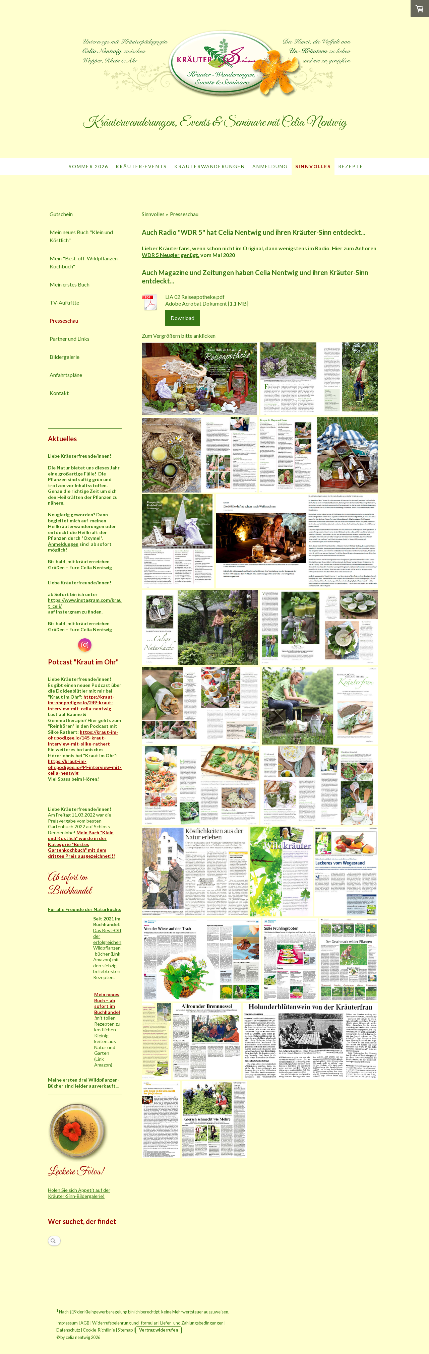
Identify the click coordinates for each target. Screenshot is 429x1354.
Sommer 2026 (88, 166)
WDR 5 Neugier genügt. (170, 255)
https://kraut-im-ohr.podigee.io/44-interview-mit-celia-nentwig (85, 767)
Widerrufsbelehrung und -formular (125, 1323)
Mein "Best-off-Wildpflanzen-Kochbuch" (85, 262)
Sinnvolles (313, 166)
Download (182, 318)
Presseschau (64, 320)
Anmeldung (270, 166)
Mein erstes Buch (69, 284)
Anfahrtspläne (66, 375)
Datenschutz (68, 1330)
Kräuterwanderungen (209, 166)
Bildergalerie (64, 356)
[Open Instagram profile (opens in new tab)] (84, 645)
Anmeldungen (63, 544)
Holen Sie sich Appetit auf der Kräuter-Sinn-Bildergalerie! (79, 1193)
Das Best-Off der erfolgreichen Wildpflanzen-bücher (107, 942)
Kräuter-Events (141, 166)
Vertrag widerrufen (158, 1330)
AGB (84, 1323)
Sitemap (125, 1330)
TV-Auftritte (64, 302)
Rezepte (350, 166)
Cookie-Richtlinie (99, 1330)
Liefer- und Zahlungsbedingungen (192, 1323)
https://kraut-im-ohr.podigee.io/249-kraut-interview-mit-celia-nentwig (81, 702)
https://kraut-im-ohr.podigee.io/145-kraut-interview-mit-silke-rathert (83, 738)
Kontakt (59, 393)
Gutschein (61, 214)
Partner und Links (69, 338)
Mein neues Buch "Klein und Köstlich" (81, 236)
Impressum (67, 1323)
